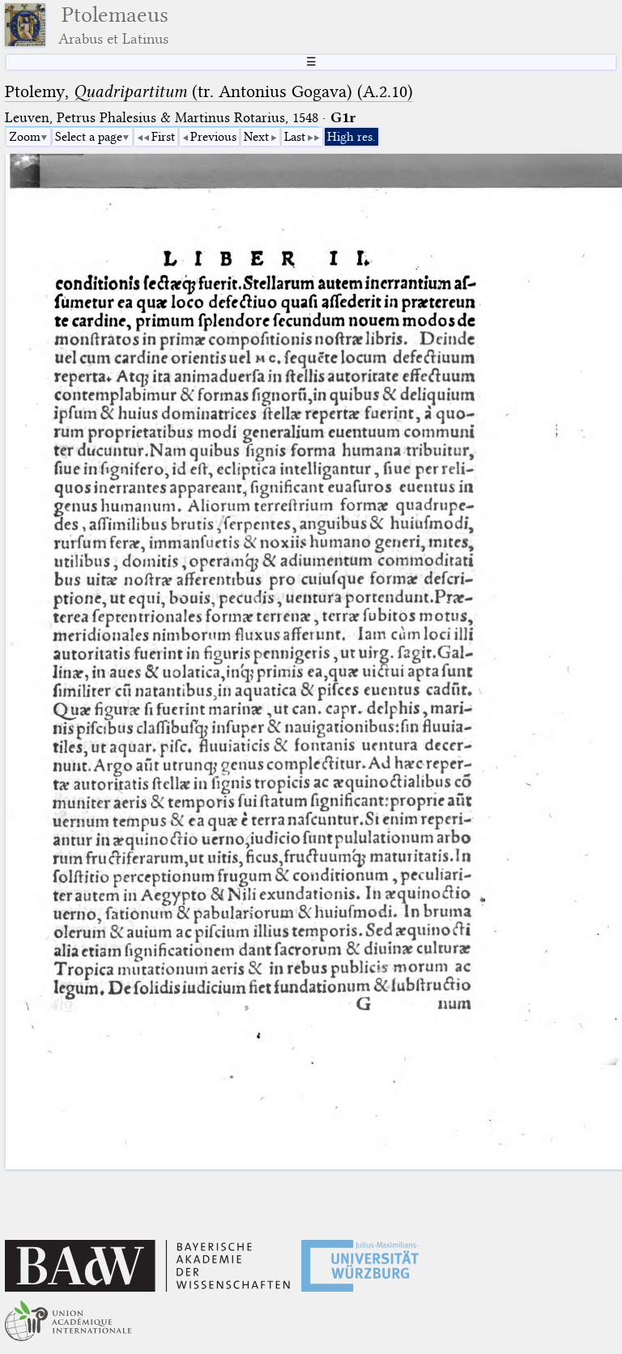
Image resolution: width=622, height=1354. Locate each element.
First (163, 136)
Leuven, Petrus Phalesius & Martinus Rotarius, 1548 (161, 117)
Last (294, 136)
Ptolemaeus (113, 24)
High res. (351, 136)
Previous (213, 136)
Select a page (88, 136)
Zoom (24, 136)
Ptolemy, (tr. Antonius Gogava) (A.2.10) (209, 91)
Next (256, 136)
